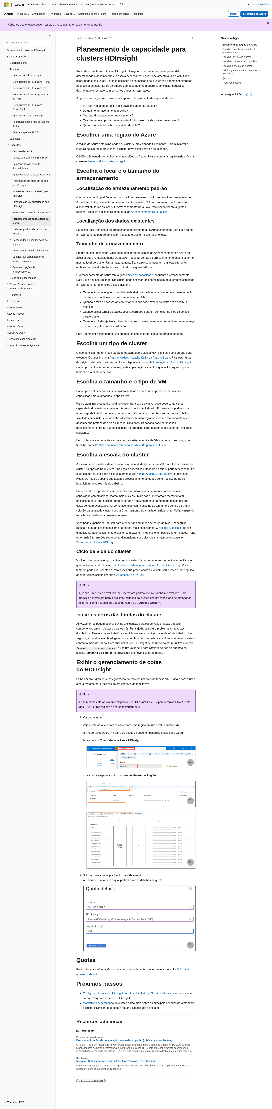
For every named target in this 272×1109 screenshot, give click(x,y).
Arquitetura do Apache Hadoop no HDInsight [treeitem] (30, 193)
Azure (90, 38)
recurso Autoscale (170, 527)
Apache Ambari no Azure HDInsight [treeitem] (31, 174)
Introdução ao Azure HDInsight (172, 362)
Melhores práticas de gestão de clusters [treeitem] (29, 231)
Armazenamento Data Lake (148, 211)
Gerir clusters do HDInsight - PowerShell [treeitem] (27, 107)
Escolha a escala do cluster (237, 66)
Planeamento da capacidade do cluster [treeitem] (30, 221)
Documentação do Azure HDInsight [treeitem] (26, 50)
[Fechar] (50, 35)
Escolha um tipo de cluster (236, 57)
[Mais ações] (193, 38)
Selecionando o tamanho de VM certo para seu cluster (132, 445)
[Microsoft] (6, 4)
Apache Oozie (148, 602)
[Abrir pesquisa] (248, 5)
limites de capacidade (139, 275)
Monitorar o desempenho (98, 1003)
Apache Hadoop (119, 357)
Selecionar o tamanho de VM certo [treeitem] (31, 212)
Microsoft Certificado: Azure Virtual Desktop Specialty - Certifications (116, 1061)
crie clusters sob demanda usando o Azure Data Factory (146, 565)
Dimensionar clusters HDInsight (95, 542)
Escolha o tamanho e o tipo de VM (241, 61)
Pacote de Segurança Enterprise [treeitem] (30, 157)
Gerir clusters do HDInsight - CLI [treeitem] (30, 88)
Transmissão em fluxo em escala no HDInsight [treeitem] (30, 183)
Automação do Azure (129, 574)
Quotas (226, 78)
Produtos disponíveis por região (106, 161)
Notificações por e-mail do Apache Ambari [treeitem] (30, 124)
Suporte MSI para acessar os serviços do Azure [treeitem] (28, 258)
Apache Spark (161, 357)
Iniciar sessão (260, 4)
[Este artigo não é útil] (251, 94)
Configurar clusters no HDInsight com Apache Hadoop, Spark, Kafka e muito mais (133, 993)
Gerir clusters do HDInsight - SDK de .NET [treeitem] (30, 96)
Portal (233, 13)
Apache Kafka (139, 357)
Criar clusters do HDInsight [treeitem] (26, 75)
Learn (80, 38)
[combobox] (27, 43)
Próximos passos (231, 82)
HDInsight (103, 38)
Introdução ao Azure (254, 13)
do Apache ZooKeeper (156, 473)
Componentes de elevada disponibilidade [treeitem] (26, 166)
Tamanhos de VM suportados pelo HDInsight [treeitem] (30, 204)
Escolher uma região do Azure (239, 44)
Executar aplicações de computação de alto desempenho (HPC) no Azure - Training (124, 1040)
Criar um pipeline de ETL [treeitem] (25, 132)
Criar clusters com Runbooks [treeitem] (28, 115)
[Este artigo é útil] (247, 94)
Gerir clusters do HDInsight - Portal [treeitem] (31, 81)
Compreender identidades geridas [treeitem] (30, 250)
